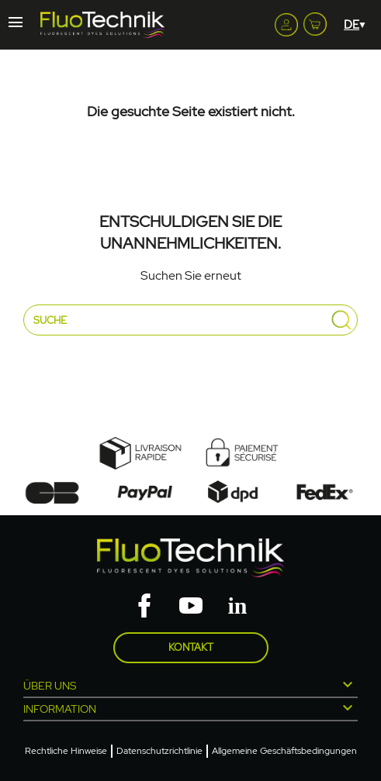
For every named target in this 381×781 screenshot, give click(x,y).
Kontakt (190, 647)
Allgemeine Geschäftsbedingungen (284, 751)
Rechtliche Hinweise (66, 751)
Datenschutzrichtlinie (159, 751)
